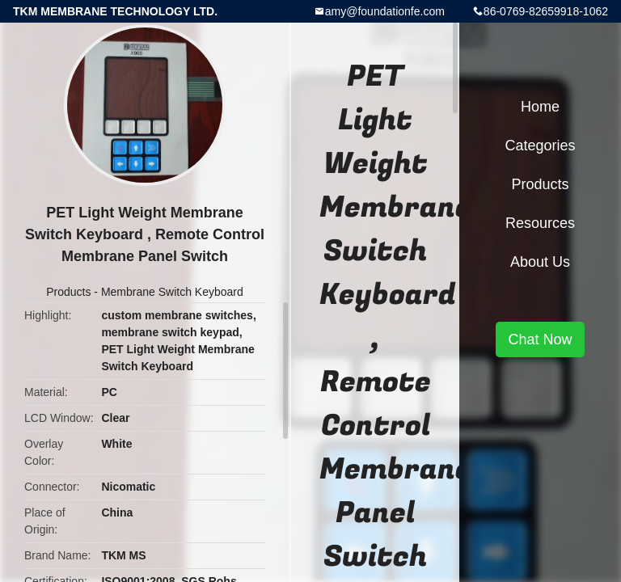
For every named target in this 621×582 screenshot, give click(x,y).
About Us (540, 262)
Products (68, 291)
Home (540, 107)
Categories (540, 145)
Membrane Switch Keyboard (172, 291)
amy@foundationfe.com (385, 11)
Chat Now (540, 339)
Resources (540, 223)
